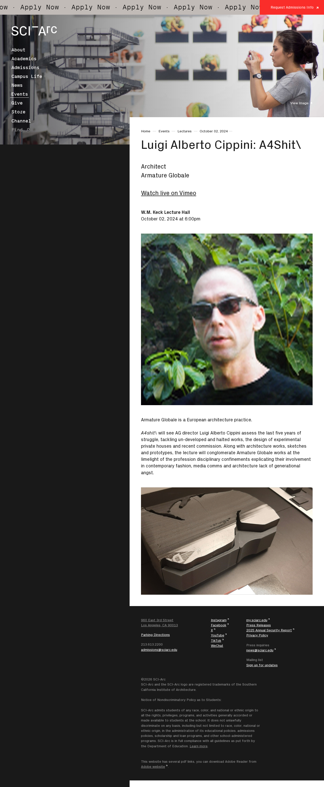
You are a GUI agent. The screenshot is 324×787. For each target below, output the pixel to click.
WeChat (217, 646)
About (18, 50)
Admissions (25, 67)
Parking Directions (155, 635)
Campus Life (26, 76)
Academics (23, 58)
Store (18, 112)
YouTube (217, 635)
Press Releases (258, 625)
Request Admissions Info (292, 7)
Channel (21, 121)
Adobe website (153, 766)
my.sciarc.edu (256, 620)
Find (17, 130)
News (17, 85)
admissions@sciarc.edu (159, 650)
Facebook (218, 625)
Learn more (199, 746)
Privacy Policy (257, 635)
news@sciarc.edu (259, 650)
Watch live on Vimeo (168, 193)
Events (19, 94)
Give (17, 103)
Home (145, 131)
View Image (299, 103)
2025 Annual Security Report (269, 630)
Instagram (219, 620)
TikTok (216, 640)
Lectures (184, 131)
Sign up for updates (262, 665)
